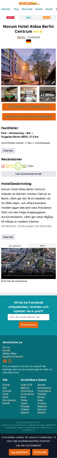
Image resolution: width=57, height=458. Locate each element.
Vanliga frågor (9, 353)
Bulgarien (42, 406)
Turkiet (24, 400)
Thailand (25, 409)
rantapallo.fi (11, 427)
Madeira (41, 412)
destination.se (33, 427)
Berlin (21, 37)
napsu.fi (21, 427)
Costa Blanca (44, 391)
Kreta (23, 397)
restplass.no (6, 425)
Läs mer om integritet (28, 445)
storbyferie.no (28, 430)
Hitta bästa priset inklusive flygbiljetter (29, 116)
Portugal (25, 406)
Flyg (16, 9)
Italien (40, 400)
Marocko (42, 409)
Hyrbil (49, 9)
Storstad (27, 9)
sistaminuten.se (21, 425)
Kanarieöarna (44, 388)
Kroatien (42, 403)
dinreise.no (46, 427)
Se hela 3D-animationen (14, 281)
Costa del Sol (27, 394)
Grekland (42, 394)
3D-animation (15, 246)
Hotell (38, 9)
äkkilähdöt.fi (51, 425)
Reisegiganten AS (32, 423)
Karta (42, 246)
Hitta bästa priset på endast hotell (29, 106)
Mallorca (25, 388)
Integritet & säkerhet (12, 356)
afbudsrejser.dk (37, 425)
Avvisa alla (40, 452)
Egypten (25, 412)
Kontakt (6, 350)
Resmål (5, 403)
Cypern (24, 403)
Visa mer (8, 150)
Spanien (41, 385)
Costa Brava (27, 391)
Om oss (6, 347)
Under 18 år (26, 385)
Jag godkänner (19, 452)
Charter (5, 9)
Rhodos (41, 397)
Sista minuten (9, 400)
